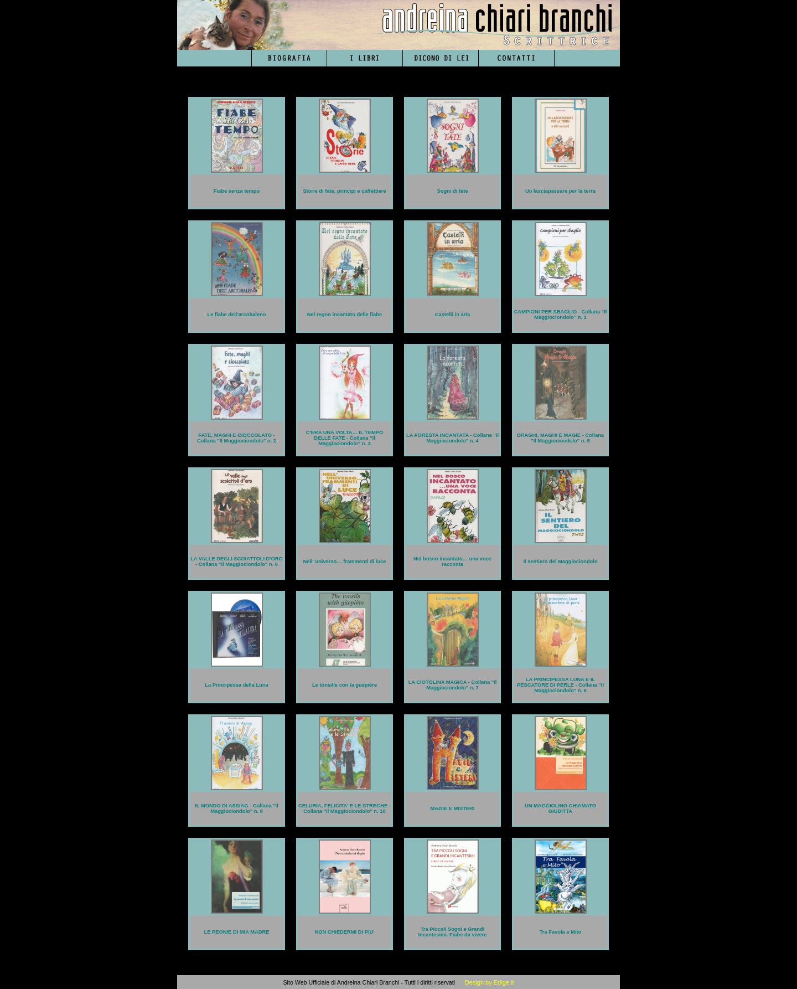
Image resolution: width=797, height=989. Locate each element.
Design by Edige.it (489, 982)
